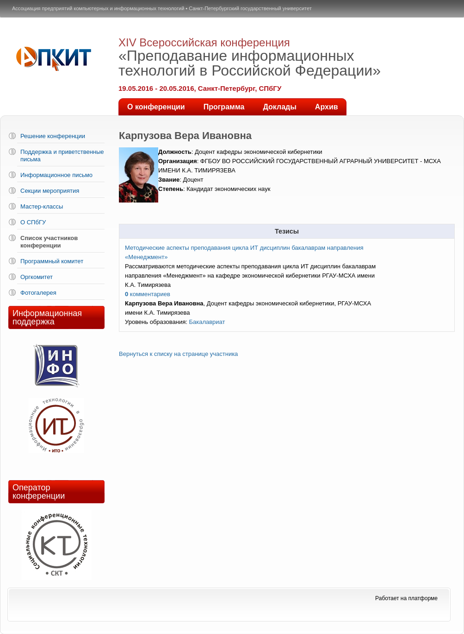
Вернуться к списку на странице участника (178, 353)
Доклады (279, 107)
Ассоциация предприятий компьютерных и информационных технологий (98, 8)
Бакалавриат (207, 321)
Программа (224, 107)
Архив (326, 107)
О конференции (156, 107)
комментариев (147, 294)
